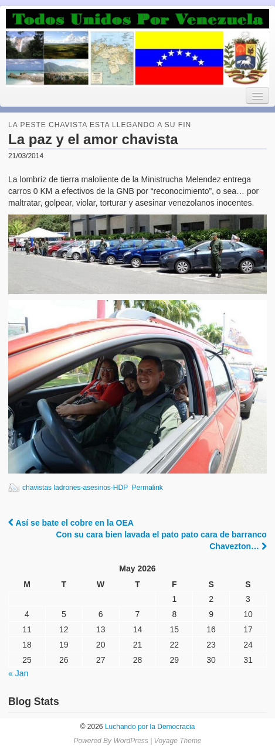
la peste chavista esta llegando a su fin (99, 125)
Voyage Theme (178, 741)
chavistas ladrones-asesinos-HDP (75, 487)
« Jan (18, 673)
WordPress (130, 741)
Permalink (146, 487)
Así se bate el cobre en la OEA (71, 522)
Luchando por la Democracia (149, 727)
